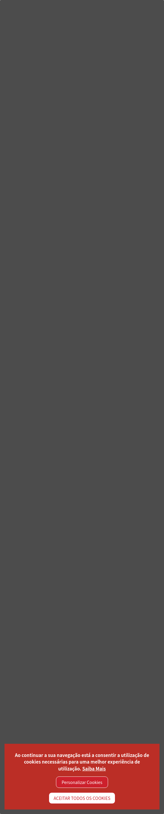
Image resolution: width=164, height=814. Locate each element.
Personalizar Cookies (82, 782)
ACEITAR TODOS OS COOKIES (82, 798)
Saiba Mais (94, 768)
